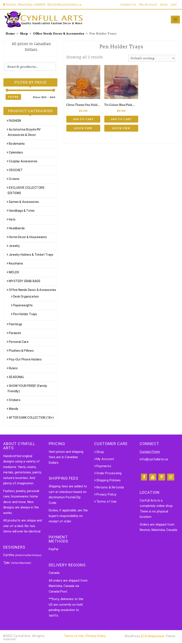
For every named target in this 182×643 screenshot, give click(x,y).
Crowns (14, 179)
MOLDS (14, 272)
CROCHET (16, 170)
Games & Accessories (24, 202)
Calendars (16, 152)
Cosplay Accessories (23, 161)
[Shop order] (151, 58)
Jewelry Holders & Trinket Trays (31, 254)
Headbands (17, 228)
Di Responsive (152, 636)
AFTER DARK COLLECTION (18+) (31, 417)
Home (10, 33)
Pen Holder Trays (25, 314)
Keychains (16, 263)
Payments (103, 466)
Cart (174, 4)
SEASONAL (16, 377)
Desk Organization (26, 296)
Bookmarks (17, 143)
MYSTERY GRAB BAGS (24, 281)
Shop (164, 4)
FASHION (15, 120)
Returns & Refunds (110, 487)
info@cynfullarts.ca (64, 4)
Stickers (14, 400)
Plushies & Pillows (21, 350)
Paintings (15, 324)
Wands (13, 408)
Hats (12, 219)
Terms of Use (106, 501)
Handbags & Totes (22, 210)
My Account (148, 4)
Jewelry (14, 246)
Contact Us (128, 4)
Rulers (13, 368)
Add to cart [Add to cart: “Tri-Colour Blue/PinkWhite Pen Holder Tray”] (121, 119)
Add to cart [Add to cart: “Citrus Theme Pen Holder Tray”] (83, 119)
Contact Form (150, 452)
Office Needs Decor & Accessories (58, 33)
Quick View (83, 128)
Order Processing (108, 473)
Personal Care (19, 342)
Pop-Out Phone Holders (25, 359)
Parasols (15, 333)
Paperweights (23, 305)
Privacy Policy (106, 494)
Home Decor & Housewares (28, 237)
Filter (13, 96)
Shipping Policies (108, 480)
